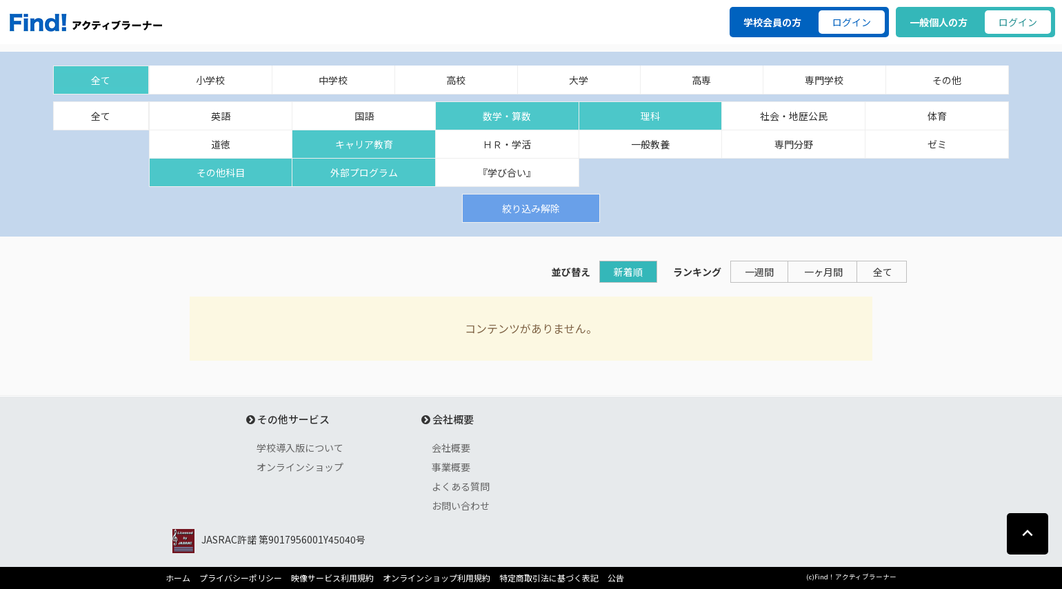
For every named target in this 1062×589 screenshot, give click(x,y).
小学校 (210, 80)
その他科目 (221, 172)
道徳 (220, 144)
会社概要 (451, 448)
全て (100, 80)
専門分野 (793, 144)
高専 (701, 80)
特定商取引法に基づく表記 (549, 578)
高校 (455, 80)
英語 (220, 116)
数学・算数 (507, 116)
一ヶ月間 (823, 272)
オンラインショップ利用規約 (436, 578)
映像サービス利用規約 (332, 578)
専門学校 (824, 80)
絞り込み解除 (531, 208)
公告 (616, 578)
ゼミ (937, 144)
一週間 (759, 272)
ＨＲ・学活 (507, 144)
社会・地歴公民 (794, 116)
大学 (578, 80)
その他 (946, 80)
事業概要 (451, 467)
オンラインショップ (300, 467)
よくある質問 (461, 486)
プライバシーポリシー (240, 578)
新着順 (628, 272)
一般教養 (650, 144)
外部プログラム (364, 172)
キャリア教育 (364, 144)
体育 (937, 116)
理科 (650, 116)
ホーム (178, 578)
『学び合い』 (507, 172)
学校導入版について (300, 448)
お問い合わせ (461, 505)
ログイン (851, 22)
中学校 (333, 80)
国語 (364, 116)
